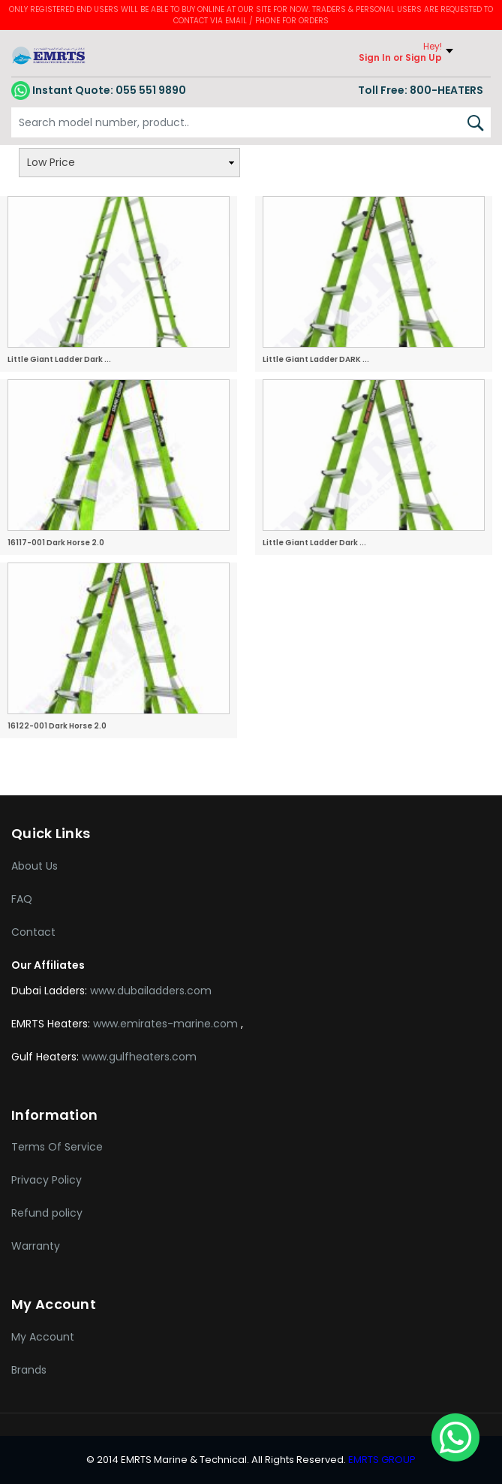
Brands (29, 1369)
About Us (34, 865)
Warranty (35, 1245)
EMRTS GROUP (381, 1459)
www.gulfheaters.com (139, 1056)
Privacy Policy (46, 1179)
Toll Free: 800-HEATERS (420, 90)
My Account (42, 1336)
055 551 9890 (98, 90)
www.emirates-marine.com (167, 1023)
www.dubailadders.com (151, 990)
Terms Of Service (57, 1146)
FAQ (21, 898)
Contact (33, 932)
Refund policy (47, 1212)
